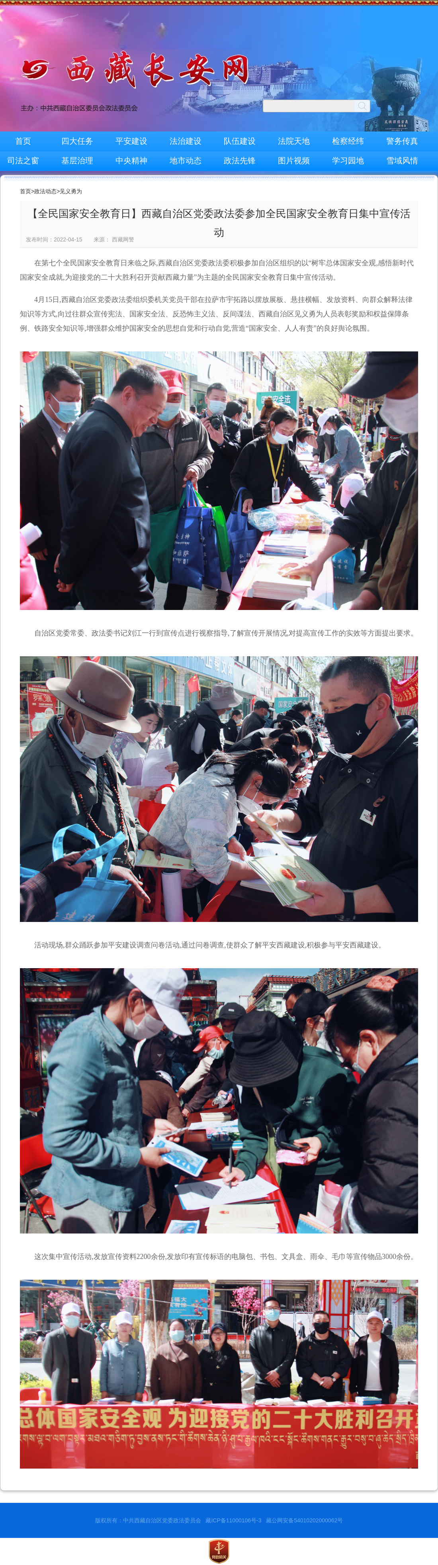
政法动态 (45, 191)
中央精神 (131, 160)
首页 (23, 141)
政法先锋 (240, 160)
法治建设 (185, 141)
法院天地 (294, 141)
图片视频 (294, 160)
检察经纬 (348, 141)
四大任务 (77, 141)
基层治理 (77, 160)
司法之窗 (23, 160)
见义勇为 (71, 191)
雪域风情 (402, 160)
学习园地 (348, 160)
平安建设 (131, 141)
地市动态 (185, 160)
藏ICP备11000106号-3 (233, 1520)
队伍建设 (240, 141)
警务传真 (402, 141)
